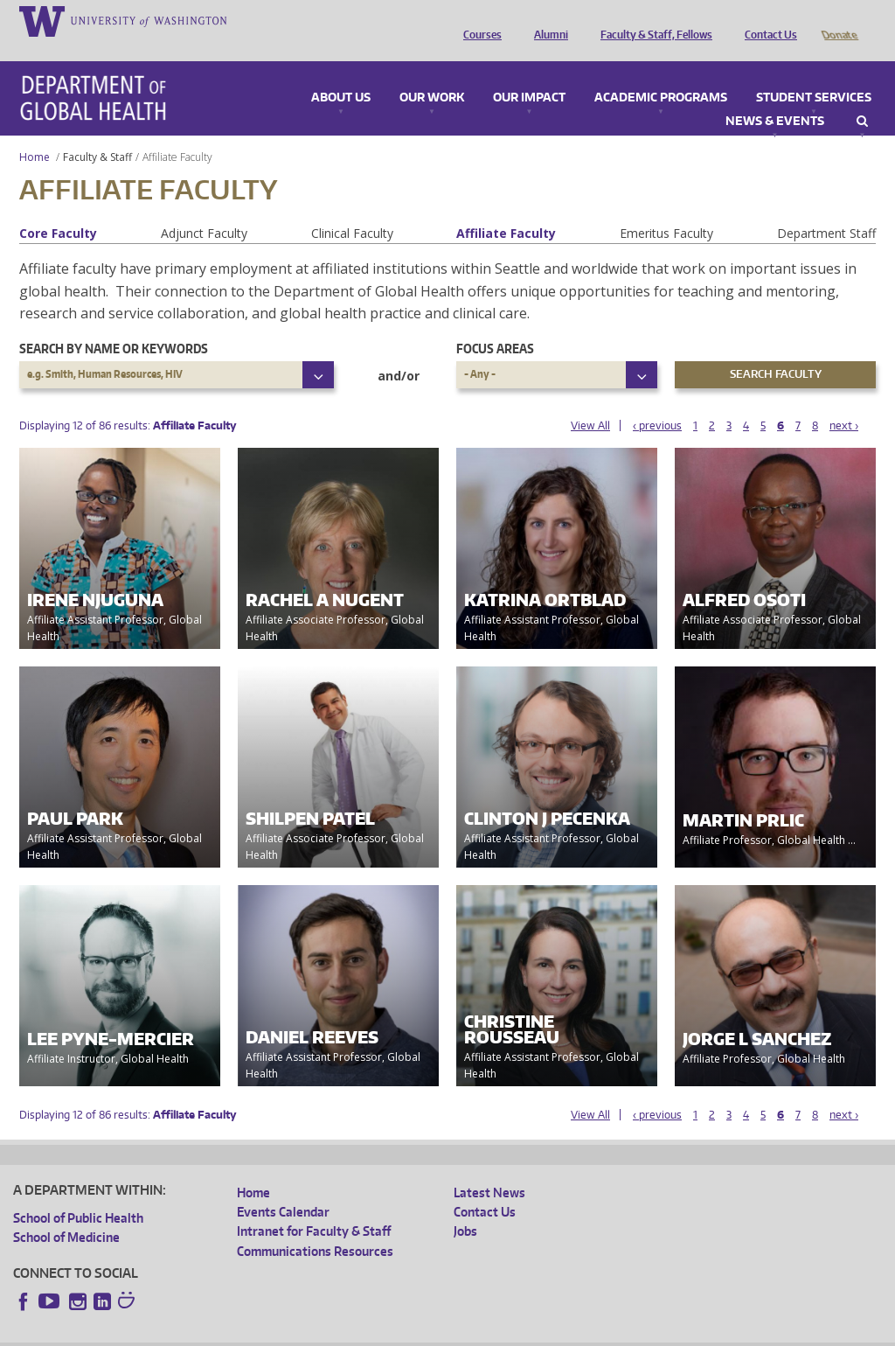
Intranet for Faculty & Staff (314, 1206)
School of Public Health (78, 1193)
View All (590, 401)
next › (843, 401)
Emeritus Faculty (666, 208)
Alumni (547, 20)
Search (862, 97)
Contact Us (766, 20)
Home (34, 132)
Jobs (465, 1206)
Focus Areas (495, 324)
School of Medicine (66, 1212)
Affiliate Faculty (506, 208)
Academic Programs (660, 73)
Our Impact (529, 73)
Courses (478, 20)
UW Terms (315, 1331)
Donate (839, 20)
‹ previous (657, 401)
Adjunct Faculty (204, 208)
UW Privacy (245, 1331)
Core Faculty (58, 208)
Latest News (489, 1168)
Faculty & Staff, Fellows (652, 20)
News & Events (774, 97)
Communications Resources (315, 1226)
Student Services (813, 73)
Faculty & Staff (97, 132)
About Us (341, 73)
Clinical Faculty (352, 208)
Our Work (431, 73)
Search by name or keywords (113, 324)
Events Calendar (283, 1187)
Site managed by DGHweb (419, 1331)
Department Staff (826, 208)
